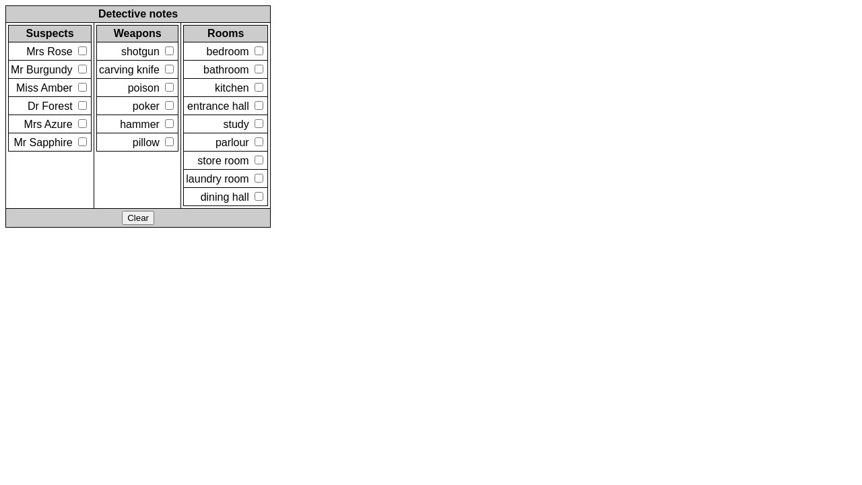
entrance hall (225, 106)
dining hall (232, 197)
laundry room (224, 179)
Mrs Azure (55, 124)
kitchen (239, 88)
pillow (153, 142)
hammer (147, 124)
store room (230, 160)
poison (151, 88)
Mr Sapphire (50, 142)
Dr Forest (57, 106)
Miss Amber (51, 88)
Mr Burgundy (49, 69)
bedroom (235, 51)
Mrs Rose (56, 51)
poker (153, 106)
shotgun (147, 51)
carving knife (136, 69)
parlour (239, 142)
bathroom (233, 69)
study (243, 124)
